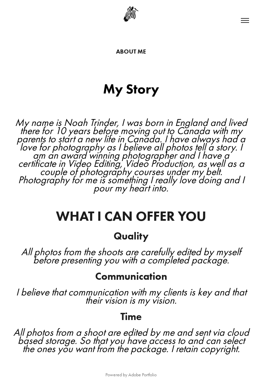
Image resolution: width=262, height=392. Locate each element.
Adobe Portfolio (142, 375)
